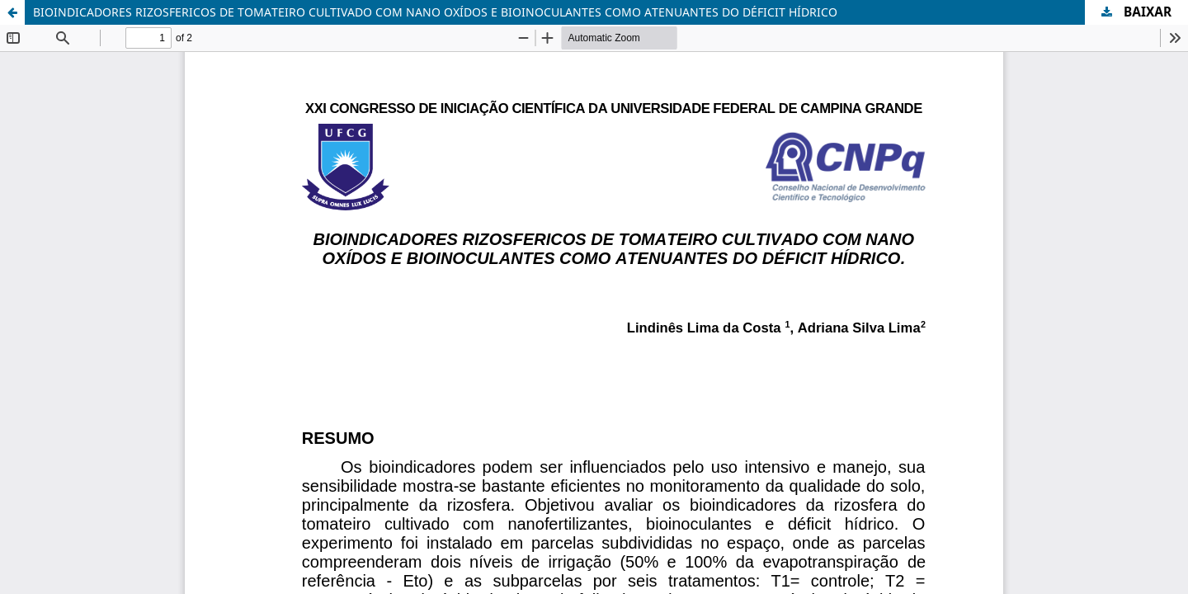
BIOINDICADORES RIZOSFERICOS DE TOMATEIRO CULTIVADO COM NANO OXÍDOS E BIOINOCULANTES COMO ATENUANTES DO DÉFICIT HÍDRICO (435, 12)
